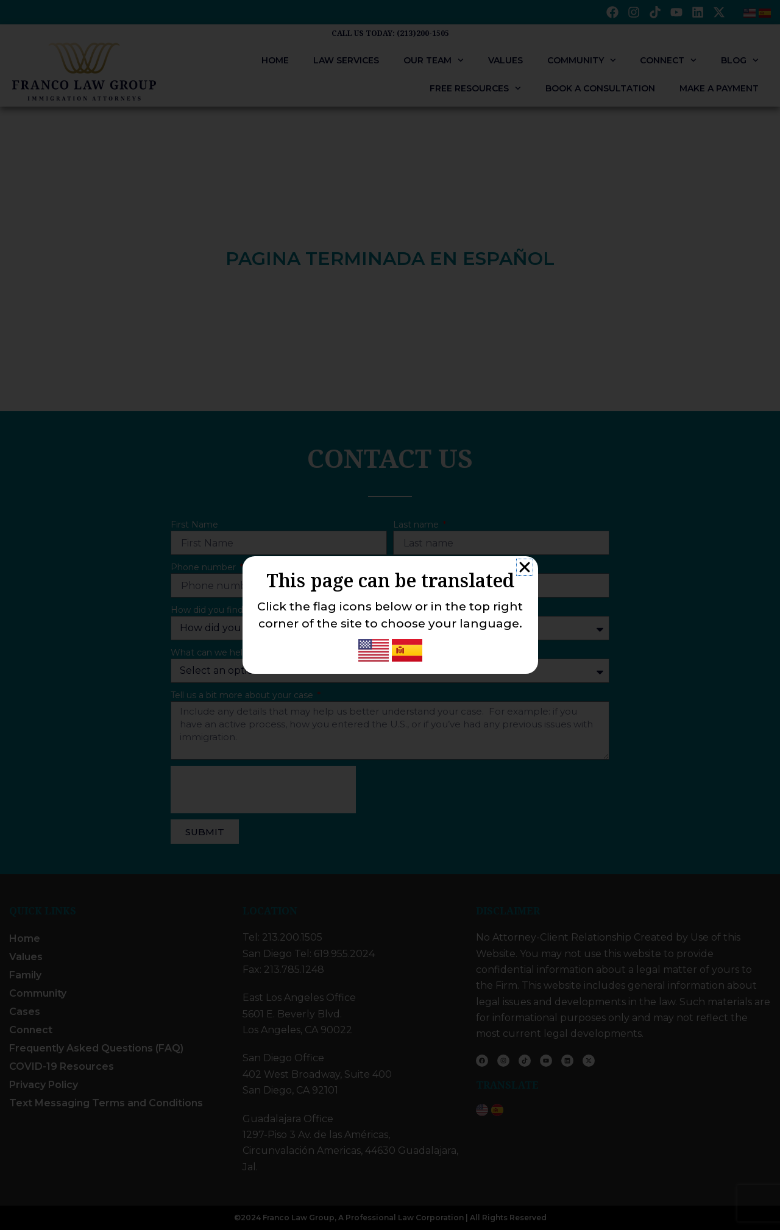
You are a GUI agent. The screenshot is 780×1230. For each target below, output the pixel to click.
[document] (390, 615)
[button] (524, 567)
